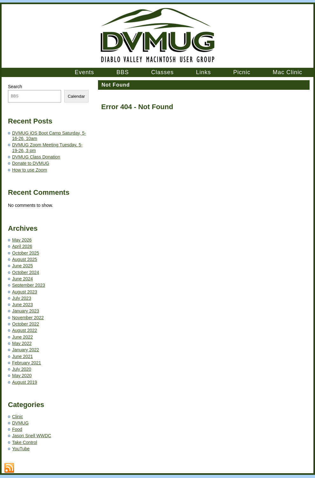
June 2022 (22, 337)
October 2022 (25, 324)
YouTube (21, 448)
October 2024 (25, 272)
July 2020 (21, 369)
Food (17, 429)
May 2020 (22, 375)
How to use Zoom (29, 169)
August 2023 (24, 291)
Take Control (24, 442)
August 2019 (24, 382)
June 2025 (22, 265)
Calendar (76, 96)
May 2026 (22, 240)
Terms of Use (147, 465)
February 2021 (26, 362)
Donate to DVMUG (30, 163)
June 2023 (22, 304)
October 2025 (25, 253)
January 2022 (25, 349)
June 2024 (22, 278)
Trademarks (169, 465)
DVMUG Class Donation (36, 156)
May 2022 (22, 343)
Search (15, 86)
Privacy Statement (196, 465)
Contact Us (125, 465)
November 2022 (28, 317)
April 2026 (22, 246)
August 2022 (24, 330)
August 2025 (24, 259)
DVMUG (20, 422)
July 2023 (21, 298)
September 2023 (28, 285)
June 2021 (22, 356)
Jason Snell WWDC (31, 435)
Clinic (17, 416)
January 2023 (25, 310)
